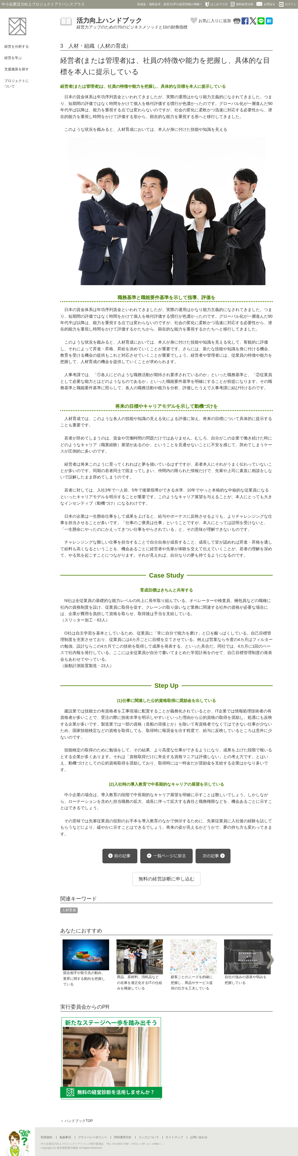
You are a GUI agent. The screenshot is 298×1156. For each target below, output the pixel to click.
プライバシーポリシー (92, 1137)
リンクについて (149, 1137)
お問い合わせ (198, 1137)
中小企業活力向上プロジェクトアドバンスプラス (43, 4)
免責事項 (65, 1137)
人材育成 (69, 910)
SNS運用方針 (123, 1137)
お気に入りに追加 (210, 20)
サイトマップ (174, 1137)
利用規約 (46, 1137)
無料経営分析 (242, 4)
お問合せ (265, 4)
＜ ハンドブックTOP (76, 1121)
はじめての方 (216, 4)
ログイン (287, 4)
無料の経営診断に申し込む (166, 878)
